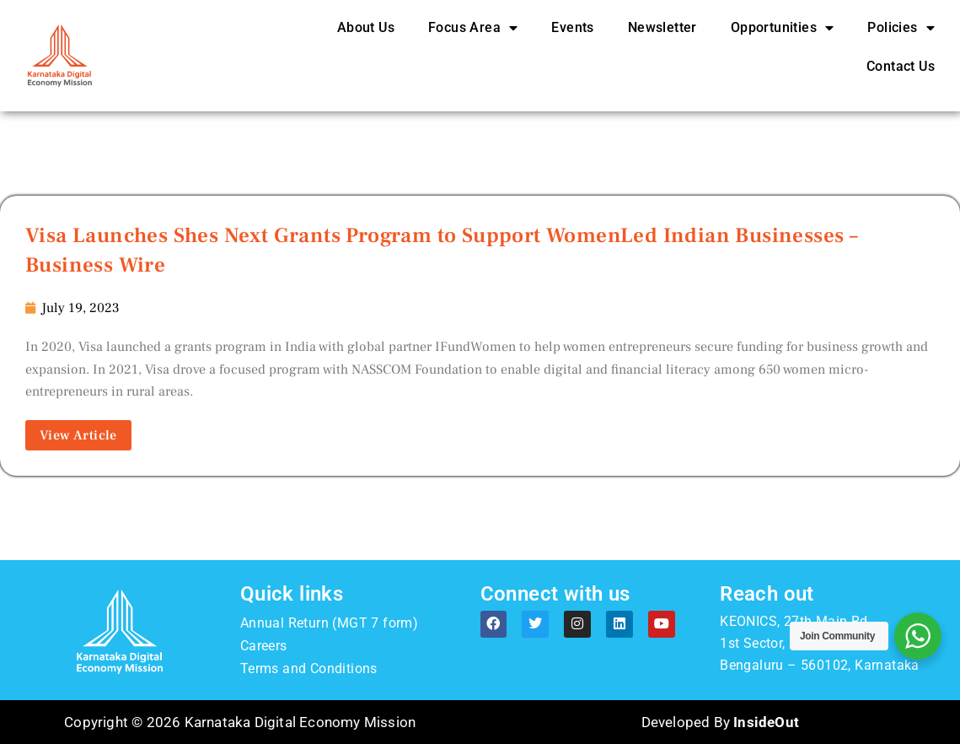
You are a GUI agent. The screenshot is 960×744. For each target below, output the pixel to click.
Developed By (720, 722)
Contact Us (900, 66)
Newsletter (662, 27)
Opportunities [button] (782, 28)
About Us (365, 27)
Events (572, 27)
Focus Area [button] (473, 28)
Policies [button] (901, 28)
